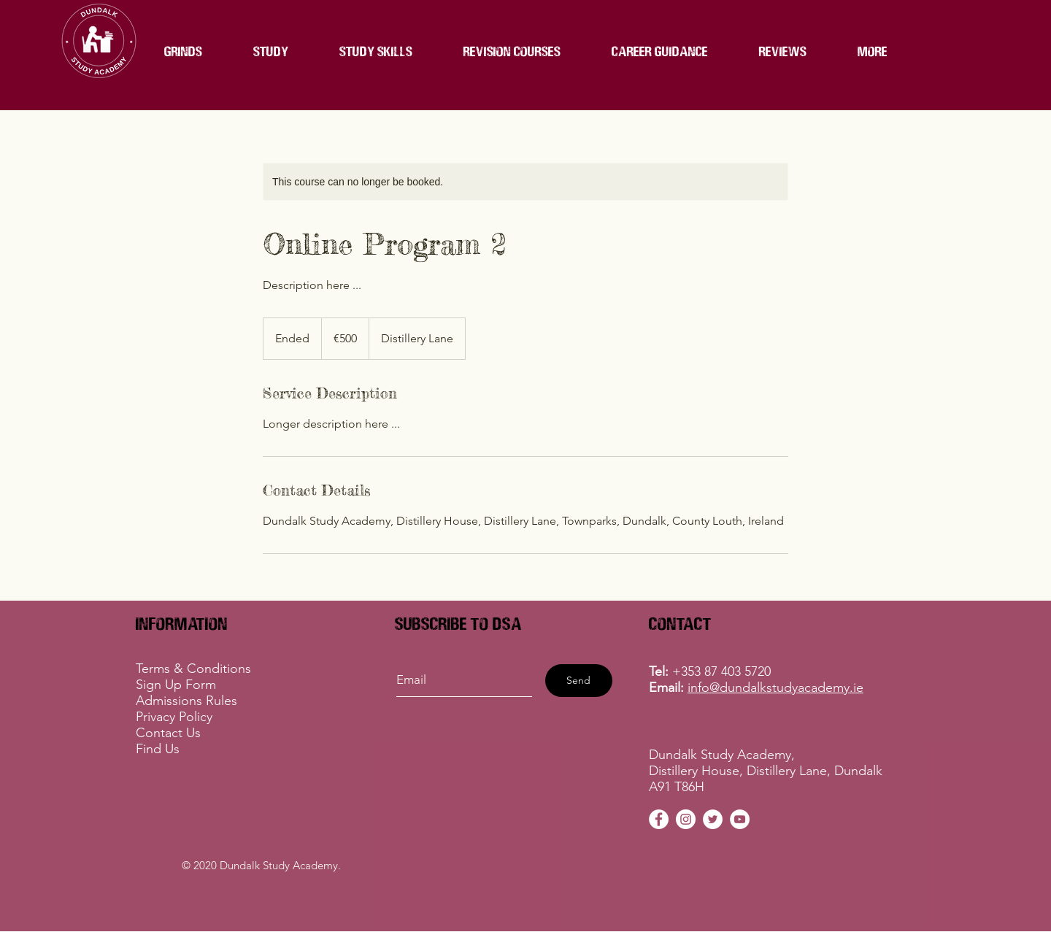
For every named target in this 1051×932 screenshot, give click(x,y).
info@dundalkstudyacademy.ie (775, 687)
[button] (512, 50)
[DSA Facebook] (659, 819)
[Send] (578, 680)
